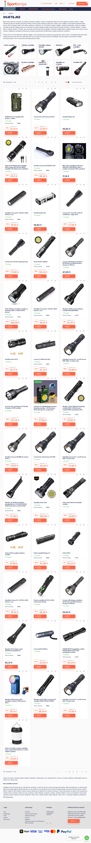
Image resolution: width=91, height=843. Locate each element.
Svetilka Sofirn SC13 (11, 359)
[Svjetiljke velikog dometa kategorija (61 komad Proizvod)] (45, 46)
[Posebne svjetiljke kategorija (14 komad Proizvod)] (27, 62)
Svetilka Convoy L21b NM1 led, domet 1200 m (16, 457)
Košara (5, 817)
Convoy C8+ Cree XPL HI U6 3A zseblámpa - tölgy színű (72, 213)
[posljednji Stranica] (55, 82)
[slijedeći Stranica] (51, 82)
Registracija (7, 813)
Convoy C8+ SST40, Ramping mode (16, 261)
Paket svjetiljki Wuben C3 (42, 553)
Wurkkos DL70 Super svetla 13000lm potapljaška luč (14, 649)
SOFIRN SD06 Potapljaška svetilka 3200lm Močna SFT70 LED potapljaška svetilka (73, 650)
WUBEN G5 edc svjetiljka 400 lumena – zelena (14, 117)
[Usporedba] (19, 89)
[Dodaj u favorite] (23, 89)
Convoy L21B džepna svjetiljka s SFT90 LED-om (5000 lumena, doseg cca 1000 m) (73, 263)
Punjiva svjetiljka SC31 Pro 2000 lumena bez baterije (44, 601)
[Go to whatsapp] (87, 838)
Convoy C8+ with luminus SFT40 (44, 117)
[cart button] (82, 3)
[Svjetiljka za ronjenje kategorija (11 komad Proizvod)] (63, 63)
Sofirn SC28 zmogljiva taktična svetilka (15, 553)
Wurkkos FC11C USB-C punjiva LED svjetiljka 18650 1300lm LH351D (45, 700)
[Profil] (72, 3)
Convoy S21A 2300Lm (41, 649)
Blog (71, 9)
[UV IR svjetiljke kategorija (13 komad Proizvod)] (9, 62)
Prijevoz (27, 817)
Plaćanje (27, 819)
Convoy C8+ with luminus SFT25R (44, 457)
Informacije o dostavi (48, 9)
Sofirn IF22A (66, 553)
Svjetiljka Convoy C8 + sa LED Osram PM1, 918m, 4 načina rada (74, 360)
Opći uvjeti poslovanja (31, 813)
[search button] (46, 3)
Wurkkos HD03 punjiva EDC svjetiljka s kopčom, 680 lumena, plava (15, 701)
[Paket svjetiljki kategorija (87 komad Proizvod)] (9, 45)
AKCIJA (22, 9)
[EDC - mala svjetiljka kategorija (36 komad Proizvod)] (80, 46)
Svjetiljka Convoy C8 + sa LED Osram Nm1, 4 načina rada (74, 700)
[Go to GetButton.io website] (87, 841)
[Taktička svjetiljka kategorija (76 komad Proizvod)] (27, 45)
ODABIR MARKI (33, 9)
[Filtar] (2, 32)
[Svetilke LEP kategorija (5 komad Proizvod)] (77, 62)
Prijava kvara (50, 811)
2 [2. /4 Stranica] (38, 82)
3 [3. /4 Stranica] (42, 82)
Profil (5, 815)
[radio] (68, 82)
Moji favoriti (7, 819)
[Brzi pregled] (26, 89)
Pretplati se (73, 821)
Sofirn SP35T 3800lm (41, 261)
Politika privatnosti (30, 815)
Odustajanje (62, 9)
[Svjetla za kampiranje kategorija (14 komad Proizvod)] (45, 63)
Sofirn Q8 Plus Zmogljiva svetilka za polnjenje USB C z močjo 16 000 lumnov (16, 310)
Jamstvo (48, 814)
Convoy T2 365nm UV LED (42, 359)
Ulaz (5, 812)
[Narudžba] (79, 82)
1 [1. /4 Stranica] (65, 772)
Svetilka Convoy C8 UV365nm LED (44, 165)
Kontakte (27, 812)
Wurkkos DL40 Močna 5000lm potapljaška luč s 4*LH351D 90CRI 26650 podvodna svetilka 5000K (16, 504)
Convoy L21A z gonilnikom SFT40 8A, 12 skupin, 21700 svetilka (16, 407)
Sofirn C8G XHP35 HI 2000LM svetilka (72, 503)
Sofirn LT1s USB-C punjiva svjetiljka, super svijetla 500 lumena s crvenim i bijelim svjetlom (16, 749)
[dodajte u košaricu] (11, 133)
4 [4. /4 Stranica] (46, 82)
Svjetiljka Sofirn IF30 (40, 502)
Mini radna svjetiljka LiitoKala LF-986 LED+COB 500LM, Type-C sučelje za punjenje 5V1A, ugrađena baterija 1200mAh (74, 168)
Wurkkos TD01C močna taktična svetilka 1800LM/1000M (73, 309)
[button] (9, 9)
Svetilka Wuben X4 (69, 117)
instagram (50, 823)
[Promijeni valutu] (62, 3)
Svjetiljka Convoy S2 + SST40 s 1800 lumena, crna (16, 213)
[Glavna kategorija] (3, 13)
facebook (47, 823)
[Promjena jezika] (56, 3)
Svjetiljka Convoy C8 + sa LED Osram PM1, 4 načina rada (74, 457)
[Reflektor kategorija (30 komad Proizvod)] (59, 45)
